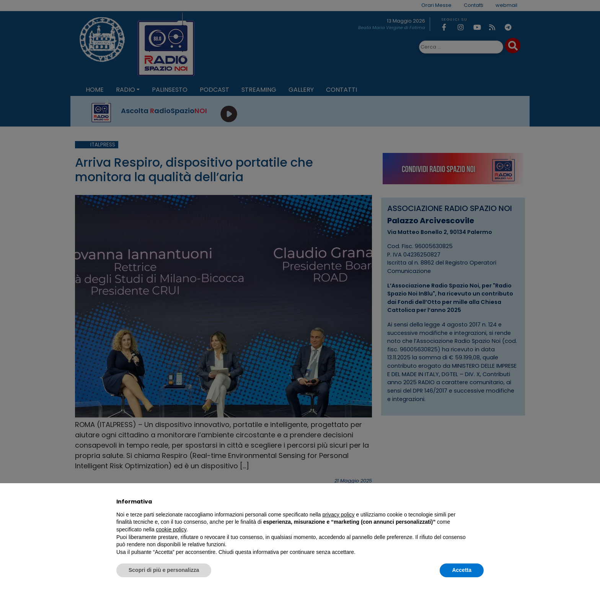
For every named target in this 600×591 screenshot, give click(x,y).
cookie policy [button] (171, 529)
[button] (480, 501)
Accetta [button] (461, 570)
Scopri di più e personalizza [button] (164, 570)
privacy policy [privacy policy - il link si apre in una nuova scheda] (339, 514)
